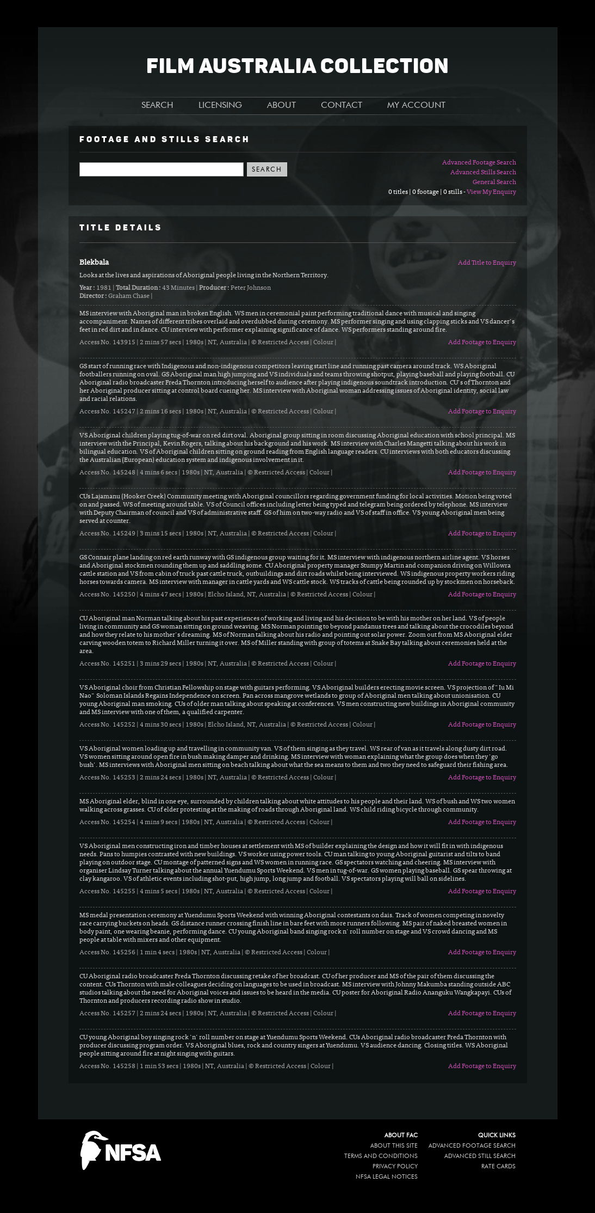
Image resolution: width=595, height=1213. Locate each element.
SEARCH (157, 105)
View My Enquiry (491, 192)
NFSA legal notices (387, 1177)
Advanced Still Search (480, 1156)
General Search (494, 182)
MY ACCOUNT (416, 105)
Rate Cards (498, 1166)
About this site (394, 1146)
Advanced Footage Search (479, 163)
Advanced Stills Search (483, 172)
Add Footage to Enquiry (482, 342)
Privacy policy (395, 1166)
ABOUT (281, 105)
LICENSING (220, 105)
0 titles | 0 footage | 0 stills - (427, 192)
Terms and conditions (381, 1156)
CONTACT (341, 105)
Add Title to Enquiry (487, 263)
